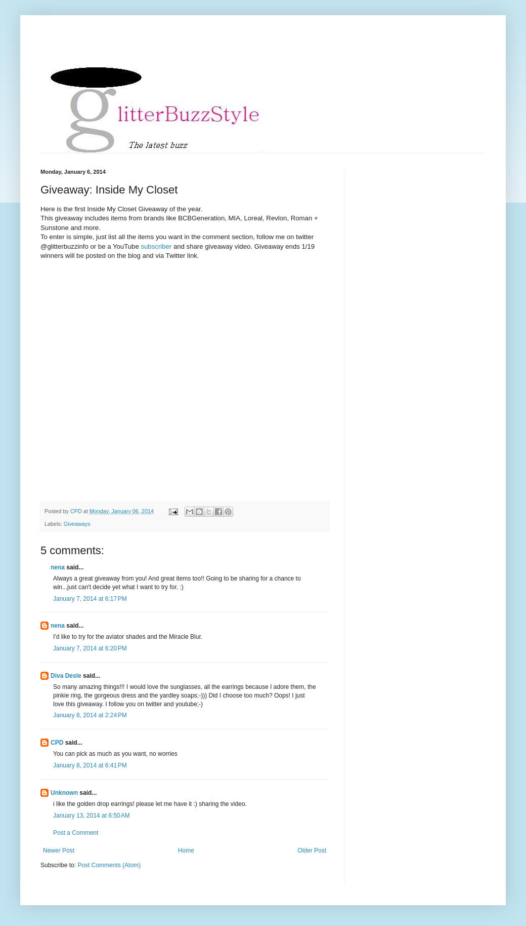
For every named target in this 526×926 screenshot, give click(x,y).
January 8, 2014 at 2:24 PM (90, 715)
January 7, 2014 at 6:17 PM (90, 598)
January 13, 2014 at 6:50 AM (91, 815)
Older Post (311, 850)
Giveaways (77, 524)
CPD (57, 742)
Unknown (64, 792)
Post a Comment (75, 832)
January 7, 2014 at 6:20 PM (90, 648)
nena (58, 567)
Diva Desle (66, 675)
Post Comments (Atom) (109, 865)
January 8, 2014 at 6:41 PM (90, 765)
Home (186, 850)
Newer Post (58, 850)
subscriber (157, 246)
